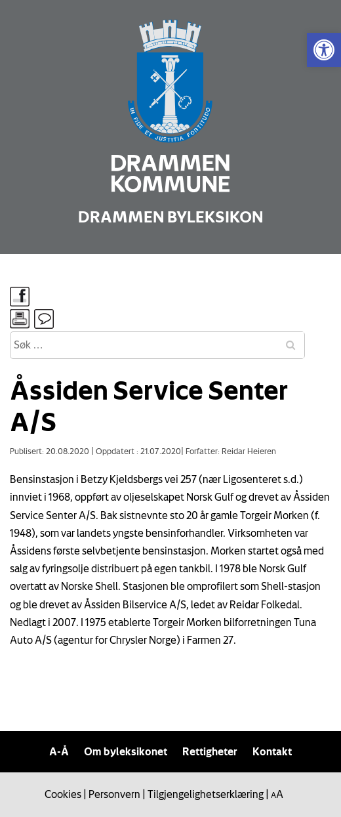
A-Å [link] (59, 751)
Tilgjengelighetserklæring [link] (206, 794)
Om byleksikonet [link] (125, 751)
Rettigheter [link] (209, 751)
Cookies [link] (63, 794)
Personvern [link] (114, 794)
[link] (324, 50)
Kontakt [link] (272, 751)
